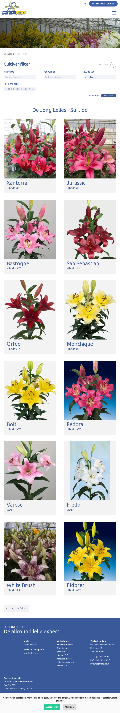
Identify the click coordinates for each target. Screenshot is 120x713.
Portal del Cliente (103, 4)
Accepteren (52, 707)
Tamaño (89, 72)
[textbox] (20, 77)
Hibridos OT (62, 655)
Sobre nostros (30, 645)
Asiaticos (61, 651)
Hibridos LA (62, 666)
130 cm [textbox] (89, 77)
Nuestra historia (31, 653)
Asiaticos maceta (64, 659)
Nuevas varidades (65, 645)
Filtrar (108, 95)
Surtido (9, 72)
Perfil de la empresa (34, 649)
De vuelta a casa (11, 54)
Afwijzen (69, 707)
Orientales (62, 648)
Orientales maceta (65, 662)
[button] (107, 64)
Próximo (21, 608)
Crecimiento (11, 84)
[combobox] (20, 77)
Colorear (50, 72)
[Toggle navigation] (114, 12)
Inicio (26, 641)
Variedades (63, 641)
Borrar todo (94, 95)
